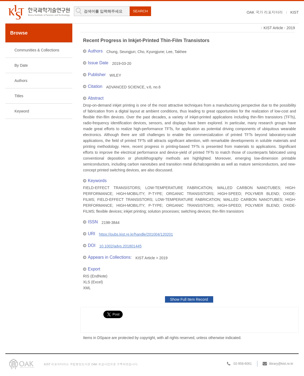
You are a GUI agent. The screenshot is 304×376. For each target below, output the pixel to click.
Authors (20, 80)
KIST (294, 12)
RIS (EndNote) (95, 276)
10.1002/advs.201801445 (120, 246)
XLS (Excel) (93, 282)
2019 (291, 28)
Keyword (21, 111)
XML (87, 288)
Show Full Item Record (189, 299)
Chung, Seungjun (120, 52)
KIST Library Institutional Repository (39, 12)
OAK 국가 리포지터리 (265, 12)
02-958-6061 (243, 364)
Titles (18, 96)
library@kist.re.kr (281, 364)
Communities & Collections (36, 50)
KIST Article (273, 28)
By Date (21, 65)
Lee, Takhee (176, 52)
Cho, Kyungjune (150, 52)
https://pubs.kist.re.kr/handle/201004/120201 (136, 234)
